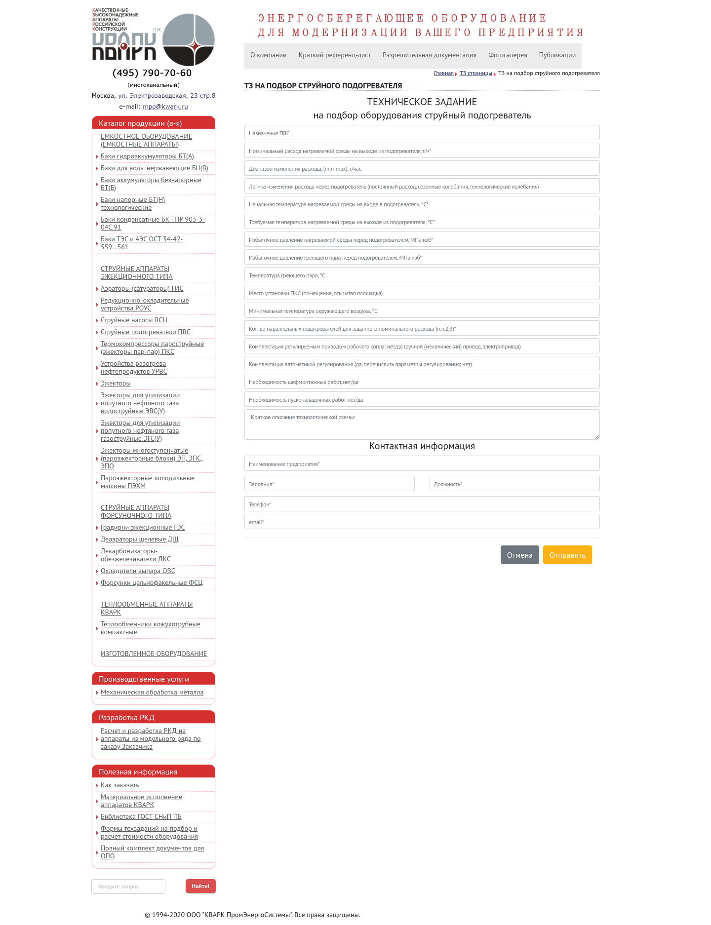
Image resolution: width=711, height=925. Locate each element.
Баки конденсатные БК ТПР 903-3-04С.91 (153, 223)
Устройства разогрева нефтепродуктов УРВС (134, 367)
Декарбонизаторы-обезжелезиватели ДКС (136, 555)
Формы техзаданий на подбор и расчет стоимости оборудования (149, 832)
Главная (444, 73)
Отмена (520, 555)
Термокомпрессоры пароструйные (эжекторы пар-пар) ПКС (152, 347)
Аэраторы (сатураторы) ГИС (142, 288)
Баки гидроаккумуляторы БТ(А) (147, 156)
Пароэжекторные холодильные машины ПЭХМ (148, 482)
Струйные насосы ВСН (134, 320)
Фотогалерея (507, 54)
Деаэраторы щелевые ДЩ (140, 539)
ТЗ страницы (476, 73)
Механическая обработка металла (152, 692)
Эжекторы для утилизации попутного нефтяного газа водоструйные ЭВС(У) (140, 403)
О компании (268, 54)
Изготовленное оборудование (154, 653)
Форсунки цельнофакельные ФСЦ (152, 582)
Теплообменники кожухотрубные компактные (150, 628)
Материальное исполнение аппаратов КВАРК (141, 801)
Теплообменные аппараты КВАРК (147, 608)
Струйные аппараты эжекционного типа (137, 272)
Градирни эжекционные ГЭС (143, 527)
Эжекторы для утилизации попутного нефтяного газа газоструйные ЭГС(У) (140, 430)
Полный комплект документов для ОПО (152, 852)
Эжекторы (116, 383)
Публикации (557, 54)
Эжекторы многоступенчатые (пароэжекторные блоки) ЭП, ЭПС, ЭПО (151, 458)
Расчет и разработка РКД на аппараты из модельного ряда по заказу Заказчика (151, 738)
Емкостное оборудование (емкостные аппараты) (146, 140)
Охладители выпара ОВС (138, 571)
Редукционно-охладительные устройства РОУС (145, 304)
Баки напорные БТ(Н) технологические (133, 203)
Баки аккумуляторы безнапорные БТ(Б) (151, 184)
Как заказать (120, 785)
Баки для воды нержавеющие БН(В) (154, 168)
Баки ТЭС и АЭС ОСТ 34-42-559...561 (142, 243)
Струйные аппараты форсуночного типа (136, 511)
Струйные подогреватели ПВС (146, 332)
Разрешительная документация (429, 54)
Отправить (568, 555)
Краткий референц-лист (335, 54)
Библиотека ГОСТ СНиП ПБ (141, 816)
